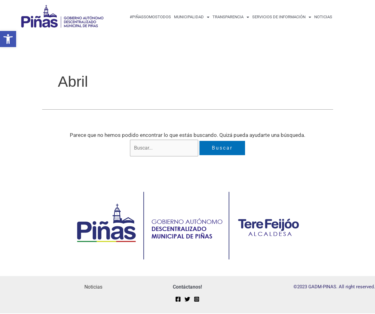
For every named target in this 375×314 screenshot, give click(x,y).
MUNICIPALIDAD (191, 17)
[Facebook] (178, 300)
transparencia (230, 17)
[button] (8, 39)
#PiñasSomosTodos (150, 17)
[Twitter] (187, 300)
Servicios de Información (281, 17)
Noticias (323, 17)
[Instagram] (196, 300)
